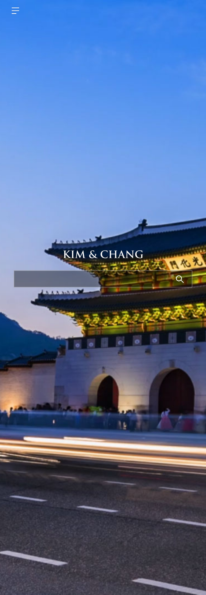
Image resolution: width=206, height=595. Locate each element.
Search (180, 279)
